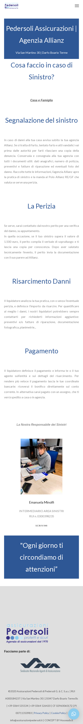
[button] (73, 714)
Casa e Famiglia (41, 100)
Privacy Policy (41, 713)
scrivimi (41, 526)
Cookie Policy (58, 713)
